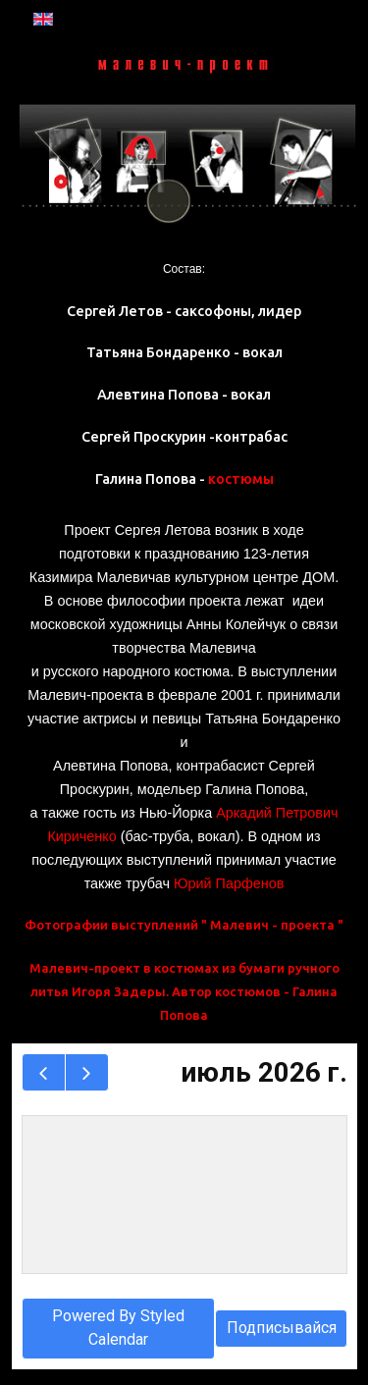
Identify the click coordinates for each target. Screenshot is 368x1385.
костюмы (241, 479)
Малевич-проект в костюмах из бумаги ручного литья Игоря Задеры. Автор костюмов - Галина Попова (184, 991)
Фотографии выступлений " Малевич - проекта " (184, 925)
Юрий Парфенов (229, 883)
